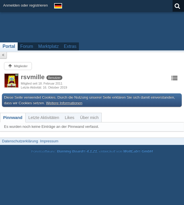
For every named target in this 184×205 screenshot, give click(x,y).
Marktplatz (48, 46)
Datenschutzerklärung (20, 141)
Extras (70, 46)
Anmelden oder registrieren (25, 5)
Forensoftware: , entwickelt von (92, 151)
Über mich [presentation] (89, 117)
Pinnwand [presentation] (13, 117)
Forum (26, 46)
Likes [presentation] (69, 117)
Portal (9, 46)
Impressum (49, 141)
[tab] (13, 117)
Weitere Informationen (64, 103)
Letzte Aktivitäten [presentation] (43, 117)
